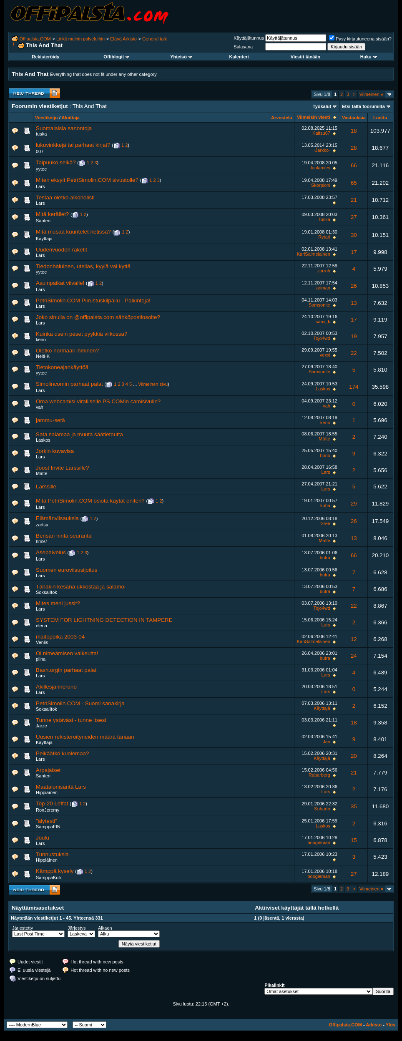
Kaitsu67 (321, 133)
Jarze (41, 725)
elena (41, 625)
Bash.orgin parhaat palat (66, 670)
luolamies (320, 167)
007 (39, 151)
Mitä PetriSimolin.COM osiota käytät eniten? (90, 501)
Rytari (324, 236)
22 (354, 353)
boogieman (318, 842)
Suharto (322, 808)
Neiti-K (43, 356)
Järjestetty (22, 927)
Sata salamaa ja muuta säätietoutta (79, 434)
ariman (323, 287)
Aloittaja (71, 117)
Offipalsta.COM (35, 38)
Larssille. (47, 486)
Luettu (380, 117)
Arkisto (374, 1024)
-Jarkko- (322, 150)
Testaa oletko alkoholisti (65, 197)
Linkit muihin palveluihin (80, 38)
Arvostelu (281, 117)
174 (353, 387)
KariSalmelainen (313, 253)
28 (354, 148)
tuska (41, 133)
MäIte (324, 438)
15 (354, 840)
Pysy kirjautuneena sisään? (360, 38)
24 (354, 656)
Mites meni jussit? (58, 603)
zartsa (42, 524)
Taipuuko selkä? (56, 162)
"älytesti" (46, 821)
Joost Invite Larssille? (62, 468)
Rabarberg (319, 774)
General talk (154, 38)
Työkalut (322, 106)
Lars (40, 186)
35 (354, 806)
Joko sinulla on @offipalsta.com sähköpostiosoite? (98, 317)
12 (354, 639)
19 (354, 336)
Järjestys (76, 927)
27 (354, 217)
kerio (41, 339)
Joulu (42, 838)
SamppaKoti (48, 877)
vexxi (325, 354)
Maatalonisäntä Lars (61, 787)
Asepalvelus (51, 552)
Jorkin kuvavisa (55, 451)
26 (354, 286)
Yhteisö (181, 56)
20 (354, 756)
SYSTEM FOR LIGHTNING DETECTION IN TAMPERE (104, 620)
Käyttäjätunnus (249, 37)
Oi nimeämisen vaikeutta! (67, 653)
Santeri (43, 220)
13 (354, 303)
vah (39, 407)
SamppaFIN (48, 826)
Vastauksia (354, 117)
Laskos (323, 388)
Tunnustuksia (52, 854)
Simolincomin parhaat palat (69, 384)
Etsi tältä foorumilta (363, 106)
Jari (326, 741)
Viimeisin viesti (313, 117)
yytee (41, 168)
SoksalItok (46, 592)
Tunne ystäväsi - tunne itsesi (71, 720)
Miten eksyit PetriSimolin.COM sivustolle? (87, 180)
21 (354, 200)
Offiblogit (116, 56)
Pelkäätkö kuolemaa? (62, 753)
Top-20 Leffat (52, 803)
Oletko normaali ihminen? (67, 350)
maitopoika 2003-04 (60, 637)
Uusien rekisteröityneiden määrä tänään (85, 737)
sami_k (323, 321)
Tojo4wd (322, 338)
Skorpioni (320, 185)
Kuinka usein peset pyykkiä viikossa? (81, 334)
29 (354, 503)
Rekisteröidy (45, 56)
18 (354, 131)
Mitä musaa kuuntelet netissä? (73, 232)
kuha (325, 505)
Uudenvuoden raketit (61, 249)
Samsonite (319, 304)
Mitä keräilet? (52, 214)
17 (354, 252)
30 (354, 235)
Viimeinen (371, 94)
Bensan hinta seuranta (63, 536)
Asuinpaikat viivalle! (60, 283)
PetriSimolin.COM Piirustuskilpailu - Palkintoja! (93, 300)
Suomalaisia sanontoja (64, 128)
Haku (368, 56)
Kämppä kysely (54, 871)
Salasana (243, 46)
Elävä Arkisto (123, 38)
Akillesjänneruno (56, 687)
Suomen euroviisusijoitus (66, 570)
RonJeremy (47, 809)
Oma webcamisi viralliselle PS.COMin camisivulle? (98, 401)
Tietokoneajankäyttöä (62, 367)
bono (325, 455)
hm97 (42, 541)
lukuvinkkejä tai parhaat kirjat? (73, 145)
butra (325, 557)
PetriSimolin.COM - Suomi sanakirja (80, 703)
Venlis (42, 642)
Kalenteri (239, 56)
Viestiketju (46, 117)
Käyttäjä (44, 238)
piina (40, 658)
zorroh (323, 270)
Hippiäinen (47, 792)
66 (354, 165)
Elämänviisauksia (57, 518)
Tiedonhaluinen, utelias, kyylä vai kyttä (83, 266)
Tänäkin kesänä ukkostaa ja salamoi (81, 586)
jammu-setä (50, 420)
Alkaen (105, 927)
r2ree (324, 523)
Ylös (390, 1024)
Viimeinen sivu (153, 384)
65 (354, 183)
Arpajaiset (48, 770)
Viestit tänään (305, 56)
